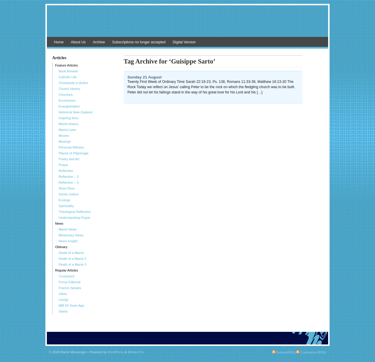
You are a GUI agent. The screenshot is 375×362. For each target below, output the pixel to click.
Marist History (69, 124)
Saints (63, 311)
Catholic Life (68, 77)
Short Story (67, 188)
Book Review (68, 71)
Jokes (63, 294)
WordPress (116, 352)
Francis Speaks (70, 288)
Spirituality (66, 206)
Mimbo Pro (136, 352)
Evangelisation (69, 106)
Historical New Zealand (75, 112)
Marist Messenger (187, 24)
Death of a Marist (71, 253)
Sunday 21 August (144, 77)
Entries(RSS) (283, 352)
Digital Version (184, 42)
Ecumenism (67, 100)
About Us (78, 42)
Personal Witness (71, 147)
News (59, 223)
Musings (65, 141)
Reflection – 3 (69, 182)
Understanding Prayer (75, 217)
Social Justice (69, 194)
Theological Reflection (75, 212)
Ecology (64, 200)
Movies (64, 135)
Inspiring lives (69, 118)
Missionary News (71, 235)
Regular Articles (66, 270)
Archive (99, 42)
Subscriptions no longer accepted (139, 42)
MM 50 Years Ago (71, 305)
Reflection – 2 (69, 176)
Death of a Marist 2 (72, 258)
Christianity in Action (73, 83)
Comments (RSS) (311, 352)
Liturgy (64, 299)
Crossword (66, 276)
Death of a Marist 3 (72, 264)
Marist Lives (67, 130)
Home (59, 42)
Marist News (68, 229)
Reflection (66, 171)
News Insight (68, 241)
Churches (66, 94)
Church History (69, 88)
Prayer (63, 165)
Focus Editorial (69, 282)
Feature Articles (66, 65)
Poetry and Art (69, 159)
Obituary (61, 247)
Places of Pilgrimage (73, 153)
